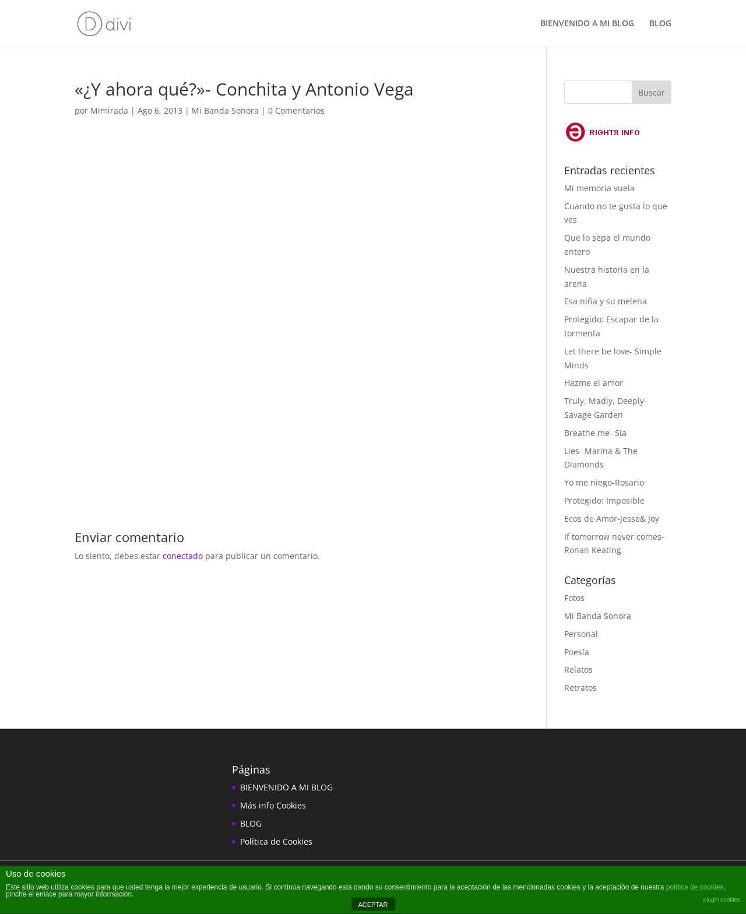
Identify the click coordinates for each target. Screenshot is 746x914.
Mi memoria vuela (599, 188)
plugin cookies (721, 900)
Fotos (574, 597)
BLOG (660, 24)
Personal (581, 633)
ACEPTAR (373, 904)
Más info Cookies (273, 805)
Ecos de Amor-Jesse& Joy (611, 518)
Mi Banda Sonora (225, 110)
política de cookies (695, 887)
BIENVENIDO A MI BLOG (587, 24)
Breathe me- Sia (595, 432)
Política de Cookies (276, 841)
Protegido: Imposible (604, 500)
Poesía (576, 652)
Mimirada (109, 110)
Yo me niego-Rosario (604, 482)
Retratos (580, 687)
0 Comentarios (296, 110)
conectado (183, 555)
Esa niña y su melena (605, 301)
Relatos (578, 669)
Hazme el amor (593, 382)
